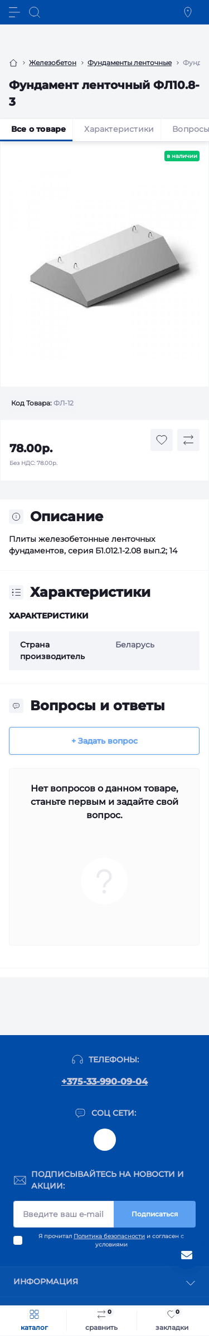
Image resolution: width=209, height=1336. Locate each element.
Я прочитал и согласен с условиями (111, 1240)
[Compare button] (188, 440)
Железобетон (52, 62)
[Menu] (14, 12)
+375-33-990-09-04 (104, 1081)
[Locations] (187, 12)
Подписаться (155, 1214)
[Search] (34, 12)
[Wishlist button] (161, 440)
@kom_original (105, 1140)
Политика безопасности (109, 1236)
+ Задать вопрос (104, 741)
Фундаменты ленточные (130, 62)
